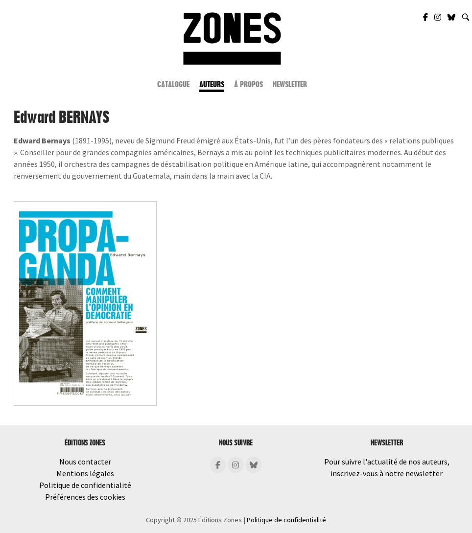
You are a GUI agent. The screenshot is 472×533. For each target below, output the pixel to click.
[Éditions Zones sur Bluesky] (253, 465)
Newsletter (290, 84)
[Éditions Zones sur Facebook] (218, 465)
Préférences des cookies (85, 497)
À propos (248, 84)
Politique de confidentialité (85, 485)
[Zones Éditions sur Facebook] (426, 17)
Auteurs (211, 84)
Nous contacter (85, 461)
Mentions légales (85, 473)
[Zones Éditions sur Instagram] (438, 17)
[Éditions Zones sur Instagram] (235, 465)
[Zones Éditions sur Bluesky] (452, 17)
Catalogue (173, 84)
